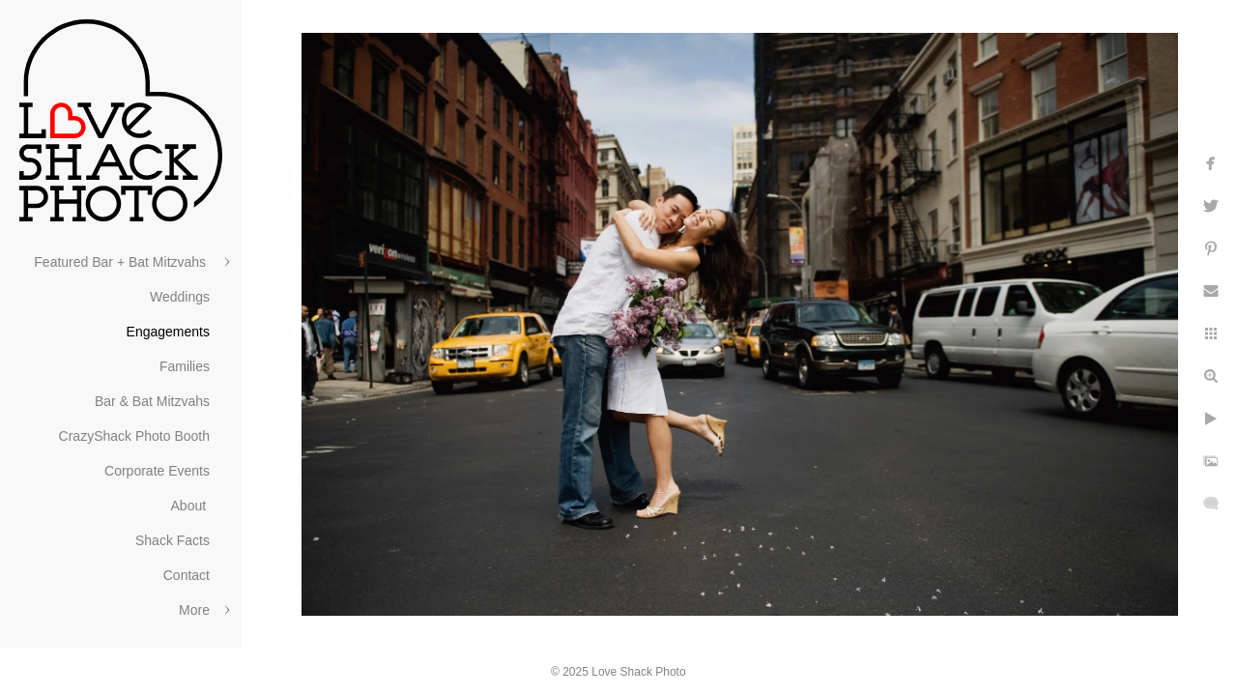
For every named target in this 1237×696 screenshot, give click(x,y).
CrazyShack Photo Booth (134, 436)
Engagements (168, 331)
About (190, 505)
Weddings (180, 296)
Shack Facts (172, 540)
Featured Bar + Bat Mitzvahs (122, 262)
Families (184, 366)
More (194, 610)
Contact (186, 575)
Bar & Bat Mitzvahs (152, 401)
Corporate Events (157, 470)
